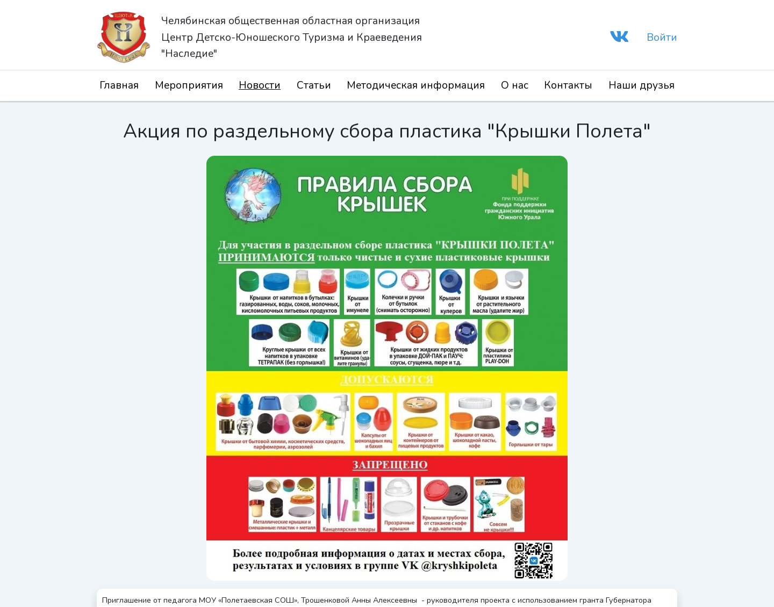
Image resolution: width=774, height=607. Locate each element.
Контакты (568, 85)
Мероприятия (189, 85)
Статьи (314, 85)
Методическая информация (416, 85)
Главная (119, 85)
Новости (260, 85)
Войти (662, 38)
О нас (514, 85)
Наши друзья (641, 85)
